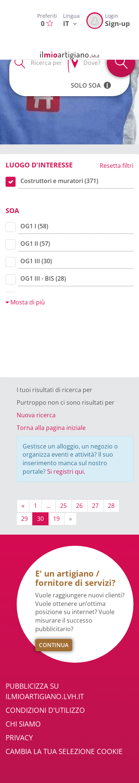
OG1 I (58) (34, 226)
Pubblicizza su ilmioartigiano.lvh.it (45, 691)
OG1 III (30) (36, 261)
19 (56, 519)
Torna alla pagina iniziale (51, 428)
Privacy (19, 738)
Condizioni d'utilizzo (45, 710)
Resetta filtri (116, 166)
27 (95, 506)
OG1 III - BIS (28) (43, 278)
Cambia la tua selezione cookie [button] (64, 751)
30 (40, 519)
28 (111, 506)
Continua (54, 645)
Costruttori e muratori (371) (59, 181)
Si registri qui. (66, 471)
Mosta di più (25, 302)
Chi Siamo (23, 724)
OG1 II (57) (35, 243)
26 (79, 506)
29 (24, 519)
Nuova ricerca (36, 415)
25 (63, 506)
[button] (107, 81)
